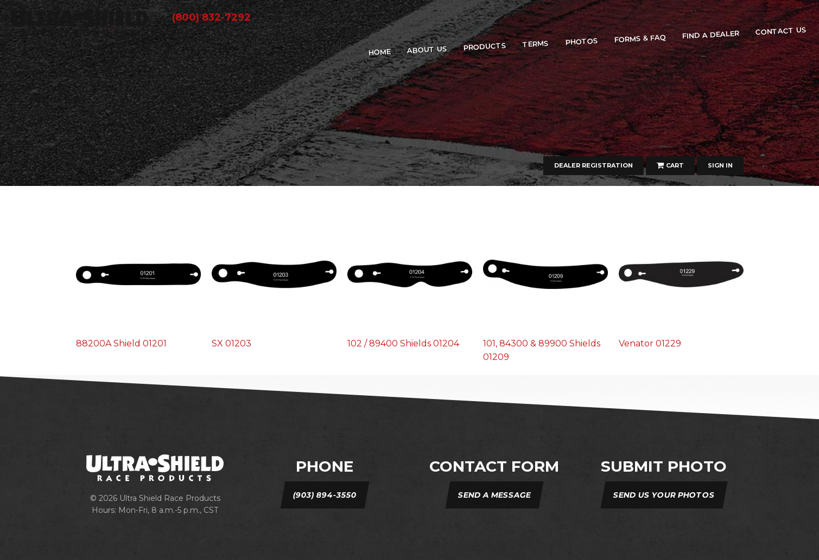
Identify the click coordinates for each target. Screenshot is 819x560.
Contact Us (781, 31)
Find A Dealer (710, 34)
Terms (536, 43)
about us (427, 49)
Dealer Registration (593, 165)
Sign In (720, 165)
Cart (670, 165)
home (379, 52)
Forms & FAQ (640, 38)
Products (485, 46)
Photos (581, 41)
